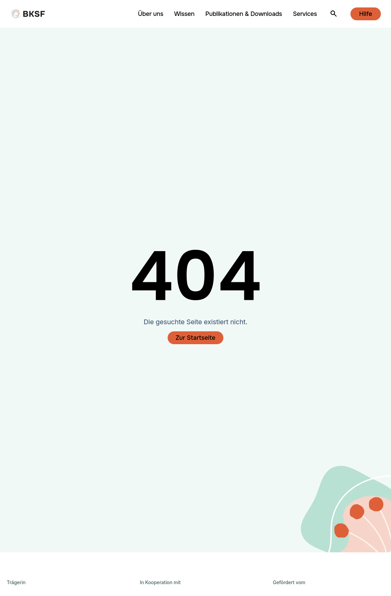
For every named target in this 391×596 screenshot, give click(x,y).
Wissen (184, 14)
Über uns (150, 14)
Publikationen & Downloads (243, 14)
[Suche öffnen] (334, 14)
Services (305, 14)
